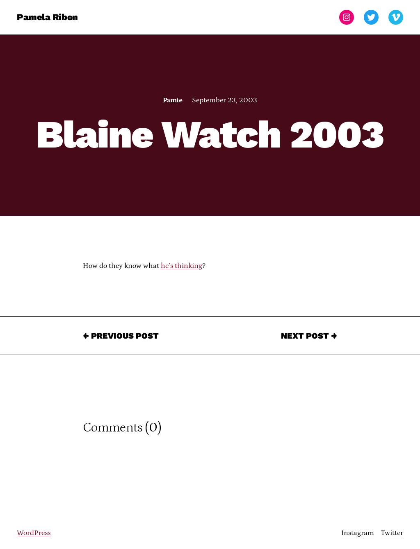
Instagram (357, 533)
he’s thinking (181, 266)
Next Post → (309, 336)
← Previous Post (121, 336)
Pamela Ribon (47, 17)
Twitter (392, 533)
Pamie (172, 100)
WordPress (33, 533)
